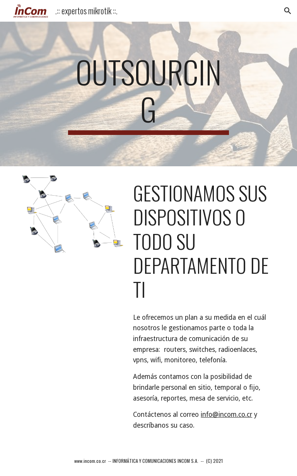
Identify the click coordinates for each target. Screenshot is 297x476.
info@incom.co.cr (226, 414)
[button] (287, 11)
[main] (148, 94)
